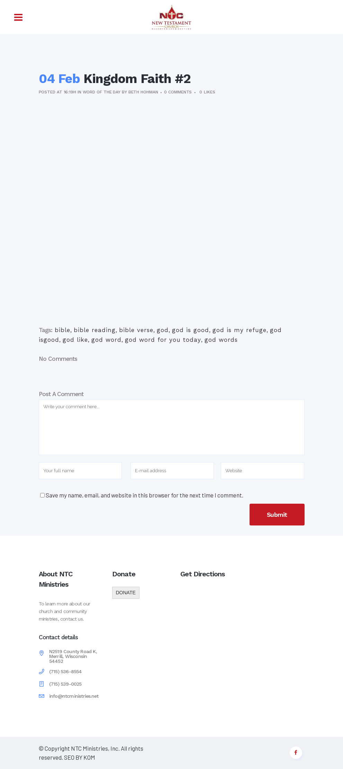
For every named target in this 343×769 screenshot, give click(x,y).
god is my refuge (240, 330)
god (163, 330)
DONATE (126, 592)
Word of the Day (102, 92)
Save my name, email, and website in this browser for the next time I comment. (144, 495)
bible (62, 330)
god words (221, 339)
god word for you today (163, 339)
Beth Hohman (143, 92)
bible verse (136, 330)
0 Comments (178, 92)
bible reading (95, 330)
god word (106, 339)
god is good (190, 330)
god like (75, 339)
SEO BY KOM (79, 757)
